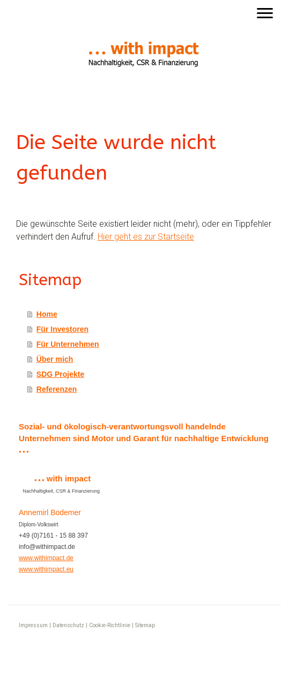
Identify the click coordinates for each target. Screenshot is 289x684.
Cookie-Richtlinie (109, 625)
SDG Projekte (60, 374)
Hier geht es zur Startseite (146, 237)
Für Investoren (62, 329)
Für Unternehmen (67, 344)
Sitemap (145, 625)
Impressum (33, 625)
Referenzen (56, 389)
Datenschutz (68, 625)
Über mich (54, 359)
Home (46, 314)
